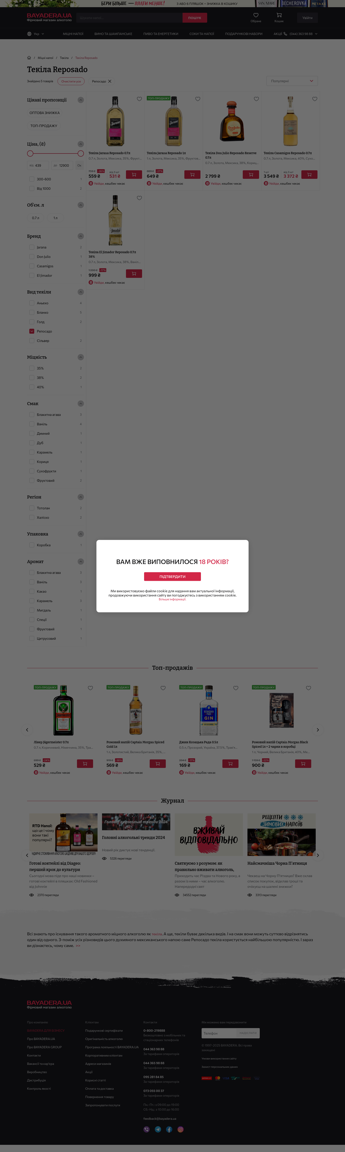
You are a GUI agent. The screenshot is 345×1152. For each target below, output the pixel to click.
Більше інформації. (172, 602)
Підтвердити (172, 575)
